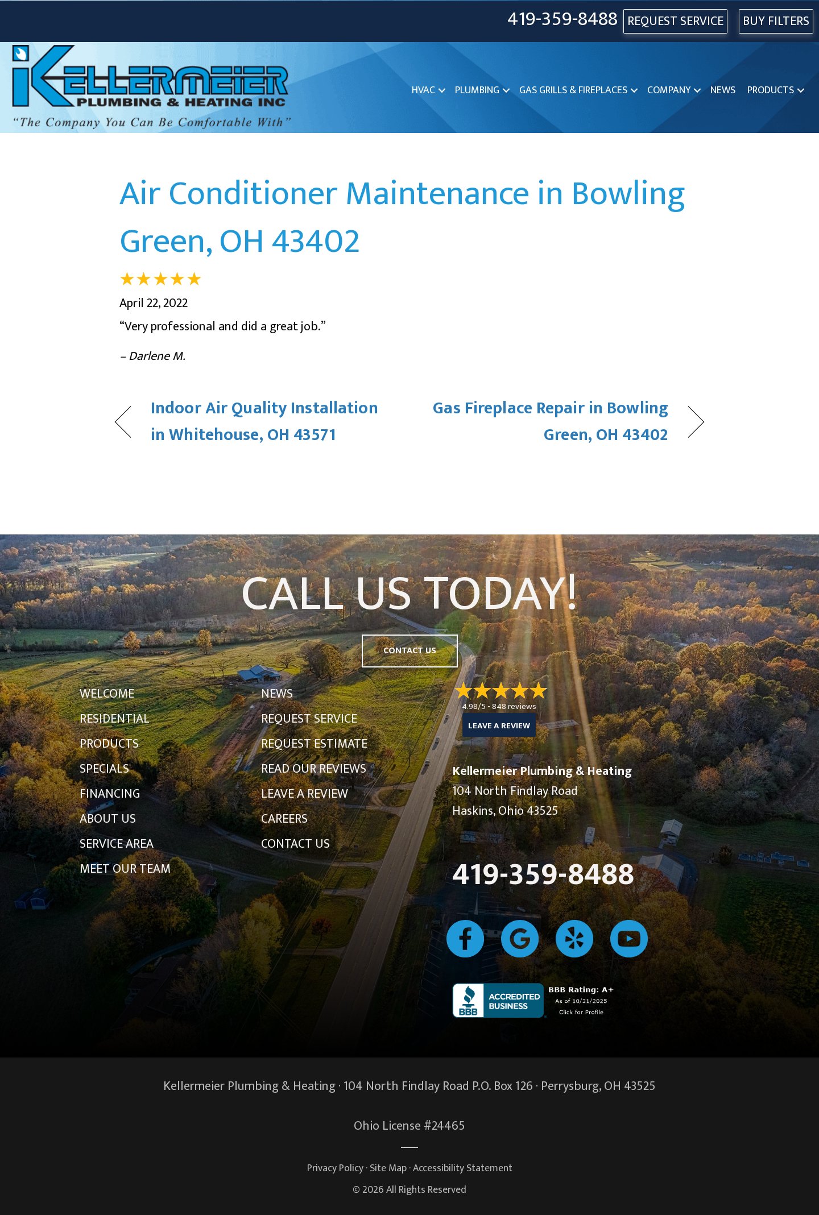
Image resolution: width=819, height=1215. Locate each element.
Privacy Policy (335, 1168)
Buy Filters (776, 21)
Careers (284, 819)
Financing (110, 794)
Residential (115, 718)
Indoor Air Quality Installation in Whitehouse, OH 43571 (264, 422)
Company (668, 90)
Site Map (388, 1168)
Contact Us (295, 844)
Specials (104, 768)
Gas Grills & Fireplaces (573, 90)
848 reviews (514, 706)
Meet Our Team (125, 869)
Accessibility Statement (462, 1168)
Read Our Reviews (313, 768)
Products (770, 90)
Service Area (117, 844)
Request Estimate (314, 743)
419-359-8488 (562, 19)
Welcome (107, 693)
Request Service (309, 718)
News (722, 90)
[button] (442, 91)
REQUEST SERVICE (675, 21)
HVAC (423, 90)
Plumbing (477, 90)
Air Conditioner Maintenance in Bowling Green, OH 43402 (402, 217)
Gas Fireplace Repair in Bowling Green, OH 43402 (547, 422)
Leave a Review (304, 794)
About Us (108, 819)
